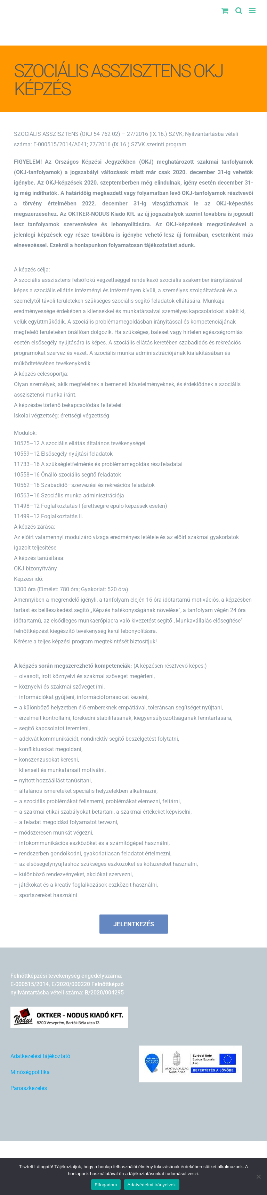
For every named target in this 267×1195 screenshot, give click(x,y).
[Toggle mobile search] (238, 10)
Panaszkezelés (28, 1088)
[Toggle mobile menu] (253, 10)
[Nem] (258, 1176)
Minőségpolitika (30, 1072)
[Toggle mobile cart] (224, 10)
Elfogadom (106, 1184)
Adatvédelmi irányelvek (152, 1184)
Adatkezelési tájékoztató (40, 1056)
